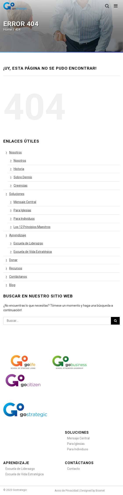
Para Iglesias (22, 210)
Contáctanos (18, 276)
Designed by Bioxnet (92, 490)
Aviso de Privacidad (66, 490)
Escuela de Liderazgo (28, 243)
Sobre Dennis (23, 177)
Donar (13, 260)
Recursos (15, 268)
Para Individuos (24, 218)
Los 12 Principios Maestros (32, 227)
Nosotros (15, 152)
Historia (19, 169)
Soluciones (16, 194)
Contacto (73, 468)
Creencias (20, 185)
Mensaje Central (25, 202)
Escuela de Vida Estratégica (33, 251)
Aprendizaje (17, 235)
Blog (12, 285)
